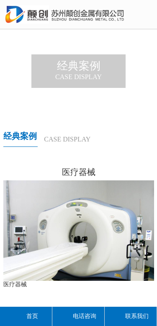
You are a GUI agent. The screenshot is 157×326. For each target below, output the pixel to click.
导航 (146, 15)
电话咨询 (78, 316)
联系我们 (131, 316)
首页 (26, 316)
